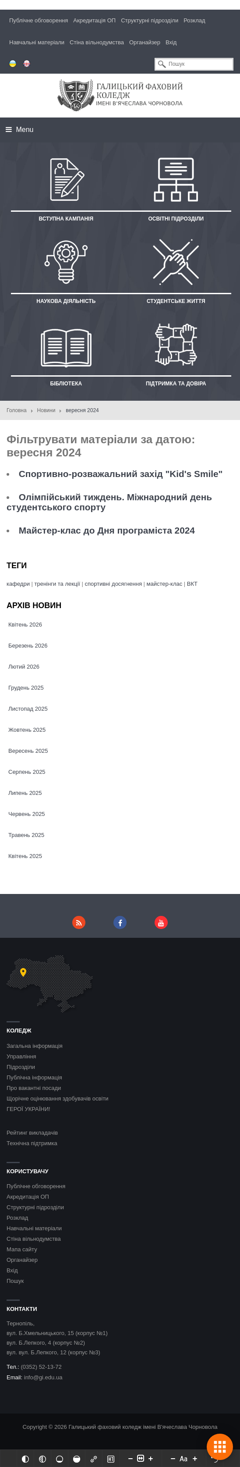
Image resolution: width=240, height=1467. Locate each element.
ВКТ (192, 583)
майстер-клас (165, 583)
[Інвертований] (25, 1458)
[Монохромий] (42, 1458)
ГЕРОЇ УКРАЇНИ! (28, 1109)
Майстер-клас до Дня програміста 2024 (107, 530)
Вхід (171, 42)
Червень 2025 (26, 814)
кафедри (18, 583)
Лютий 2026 (23, 666)
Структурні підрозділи (149, 20)
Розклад (194, 20)
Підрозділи (21, 1067)
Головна (17, 410)
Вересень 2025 (28, 751)
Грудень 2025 (26, 687)
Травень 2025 (26, 835)
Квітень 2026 (25, 624)
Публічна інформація (34, 1077)
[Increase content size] (150, 1458)
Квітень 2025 (25, 856)
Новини (46, 410)
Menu (19, 129)
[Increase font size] (194, 1458)
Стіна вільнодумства (97, 42)
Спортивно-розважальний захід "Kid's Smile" (121, 474)
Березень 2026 (27, 645)
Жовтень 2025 (27, 729)
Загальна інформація (35, 1046)
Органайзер (144, 42)
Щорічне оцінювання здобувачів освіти (58, 1098)
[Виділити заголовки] (111, 1458)
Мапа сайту (22, 1249)
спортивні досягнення (113, 583)
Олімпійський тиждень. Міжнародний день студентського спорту (109, 502)
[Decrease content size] (130, 1458)
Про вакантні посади (34, 1088)
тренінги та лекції (58, 583)
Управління (21, 1056)
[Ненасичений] (59, 1458)
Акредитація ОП (94, 20)
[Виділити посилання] (93, 1458)
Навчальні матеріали (36, 42)
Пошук (15, 1281)
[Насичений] (76, 1458)
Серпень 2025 (27, 772)
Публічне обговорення (38, 20)
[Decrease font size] (173, 1458)
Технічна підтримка (32, 1143)
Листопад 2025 (28, 708)
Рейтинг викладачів (32, 1132)
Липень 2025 (25, 793)
